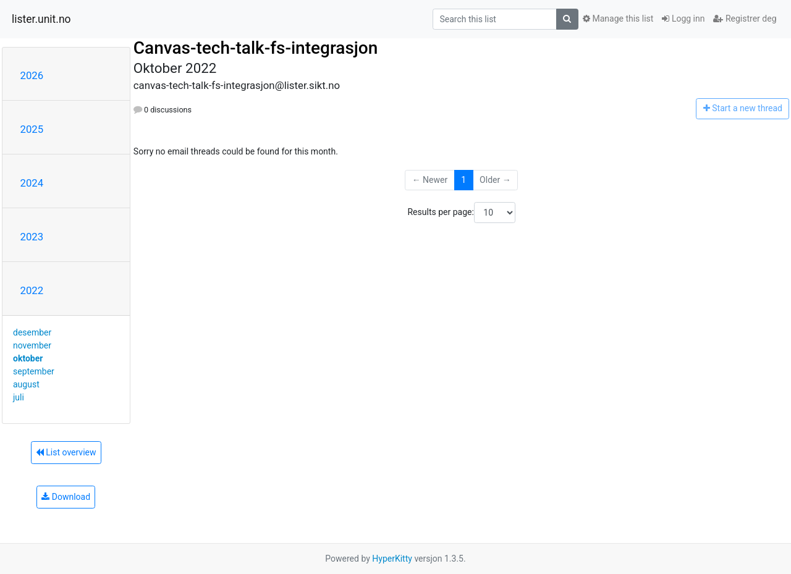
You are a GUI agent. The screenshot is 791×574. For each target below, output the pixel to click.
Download (65, 497)
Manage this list (618, 18)
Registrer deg (744, 18)
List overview (66, 452)
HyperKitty (392, 558)
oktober (28, 358)
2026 (32, 75)
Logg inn (683, 18)
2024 (32, 183)
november (32, 345)
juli (18, 397)
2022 (32, 290)
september (33, 371)
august (26, 384)
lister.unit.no (41, 19)
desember (32, 332)
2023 (32, 236)
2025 (32, 129)
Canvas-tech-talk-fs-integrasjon (255, 48)
